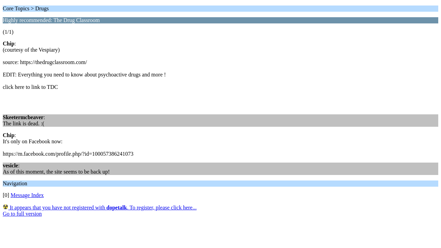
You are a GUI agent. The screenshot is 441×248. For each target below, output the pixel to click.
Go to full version (22, 214)
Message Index (27, 195)
